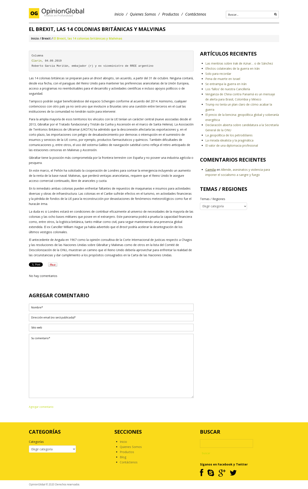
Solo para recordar (218, 74)
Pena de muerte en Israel (222, 79)
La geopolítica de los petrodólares (229, 135)
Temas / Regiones (212, 199)
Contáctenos (195, 14)
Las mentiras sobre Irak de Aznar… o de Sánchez (239, 63)
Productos (170, 14)
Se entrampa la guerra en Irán (226, 84)
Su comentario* (111, 366)
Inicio (119, 14)
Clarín (37, 60)
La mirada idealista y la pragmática (229, 140)
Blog (123, 457)
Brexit (46, 38)
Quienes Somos (143, 14)
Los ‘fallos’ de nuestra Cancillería (227, 89)
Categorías (36, 442)
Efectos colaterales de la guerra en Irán (232, 68)
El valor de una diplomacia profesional (231, 145)
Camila (210, 170)
